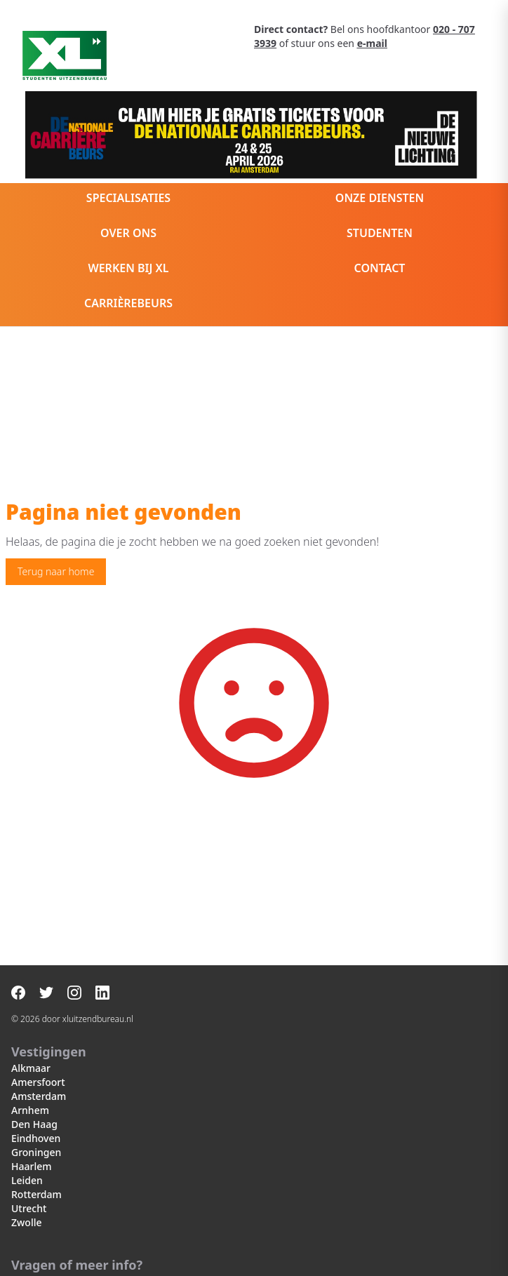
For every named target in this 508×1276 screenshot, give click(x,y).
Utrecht (28, 1208)
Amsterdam (38, 1096)
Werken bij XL (128, 268)
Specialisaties (128, 198)
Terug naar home (56, 571)
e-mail (372, 43)
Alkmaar (31, 1068)
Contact (380, 268)
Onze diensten (379, 198)
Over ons (128, 233)
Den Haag (34, 1124)
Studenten (380, 233)
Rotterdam (36, 1194)
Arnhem (30, 1110)
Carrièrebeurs (128, 303)
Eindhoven (35, 1138)
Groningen (36, 1152)
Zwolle (26, 1222)
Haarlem (31, 1166)
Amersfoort (38, 1082)
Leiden (27, 1180)
